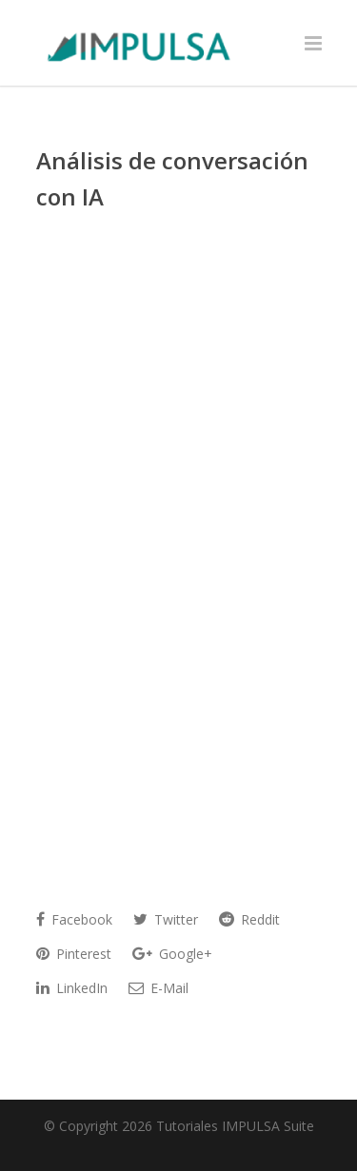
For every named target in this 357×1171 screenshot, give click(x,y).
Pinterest (73, 954)
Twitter (165, 919)
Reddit (249, 919)
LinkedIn (72, 988)
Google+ (172, 954)
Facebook (74, 919)
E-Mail (158, 988)
